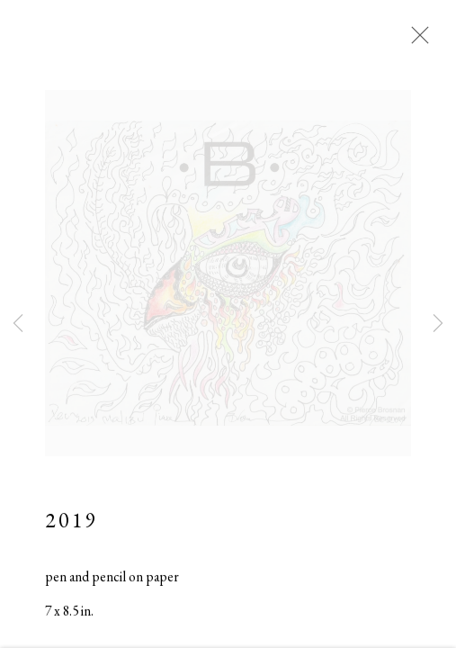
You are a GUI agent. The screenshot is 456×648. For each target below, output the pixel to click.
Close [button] (415, 40)
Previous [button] (18, 324)
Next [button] (438, 324)
